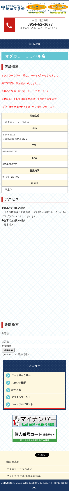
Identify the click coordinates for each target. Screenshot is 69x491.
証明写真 (16, 389)
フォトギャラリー (21, 375)
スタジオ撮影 (18, 382)
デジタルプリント (21, 397)
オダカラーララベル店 (19, 468)
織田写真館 (12, 461)
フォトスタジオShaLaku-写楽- (24, 476)
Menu (36, 44)
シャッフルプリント (22, 404)
